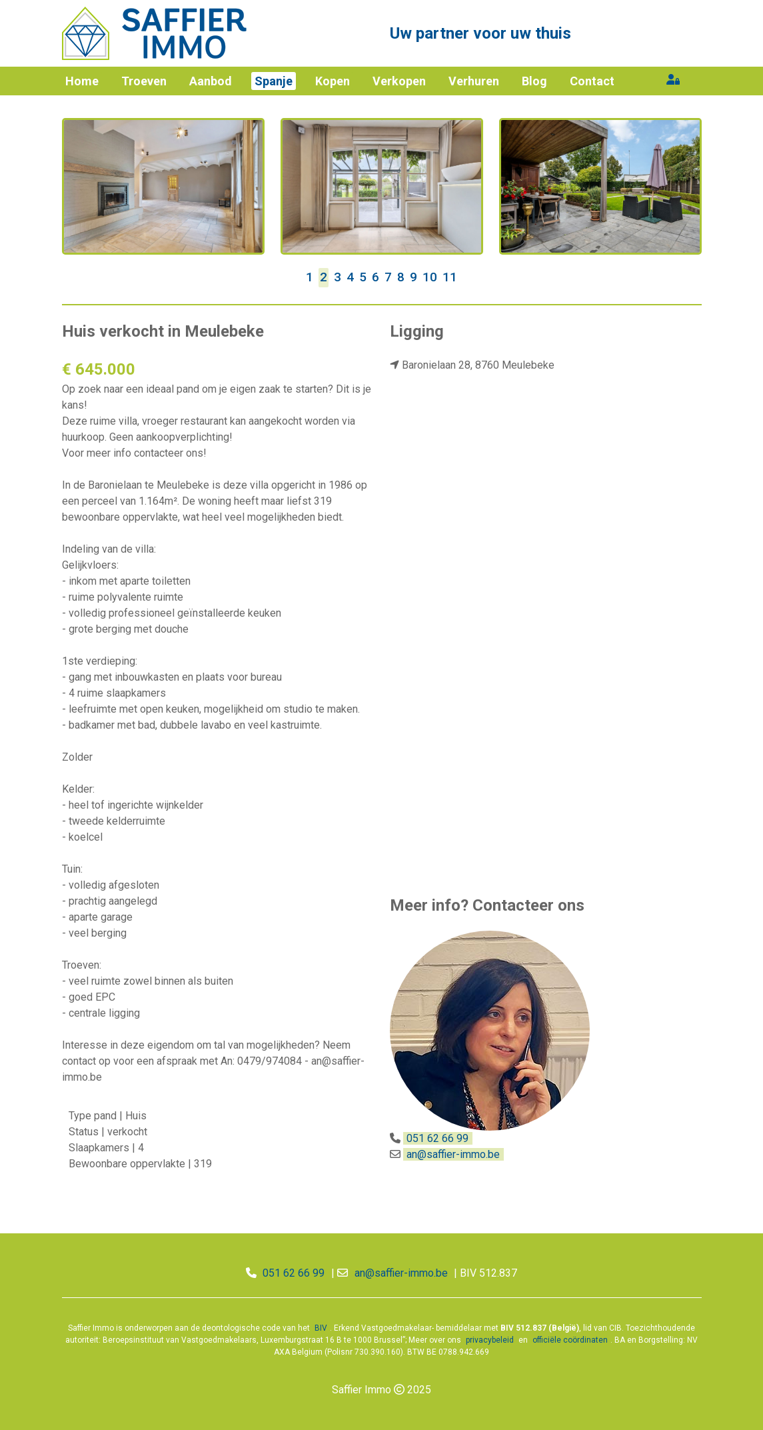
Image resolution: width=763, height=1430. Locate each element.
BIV (321, 1328)
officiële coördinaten (570, 1340)
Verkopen (399, 81)
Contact (592, 81)
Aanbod (210, 81)
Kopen (332, 81)
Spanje (274, 81)
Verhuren (473, 81)
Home (82, 81)
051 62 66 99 (437, 1138)
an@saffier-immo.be (453, 1154)
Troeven (144, 81)
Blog (534, 81)
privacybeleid (490, 1340)
